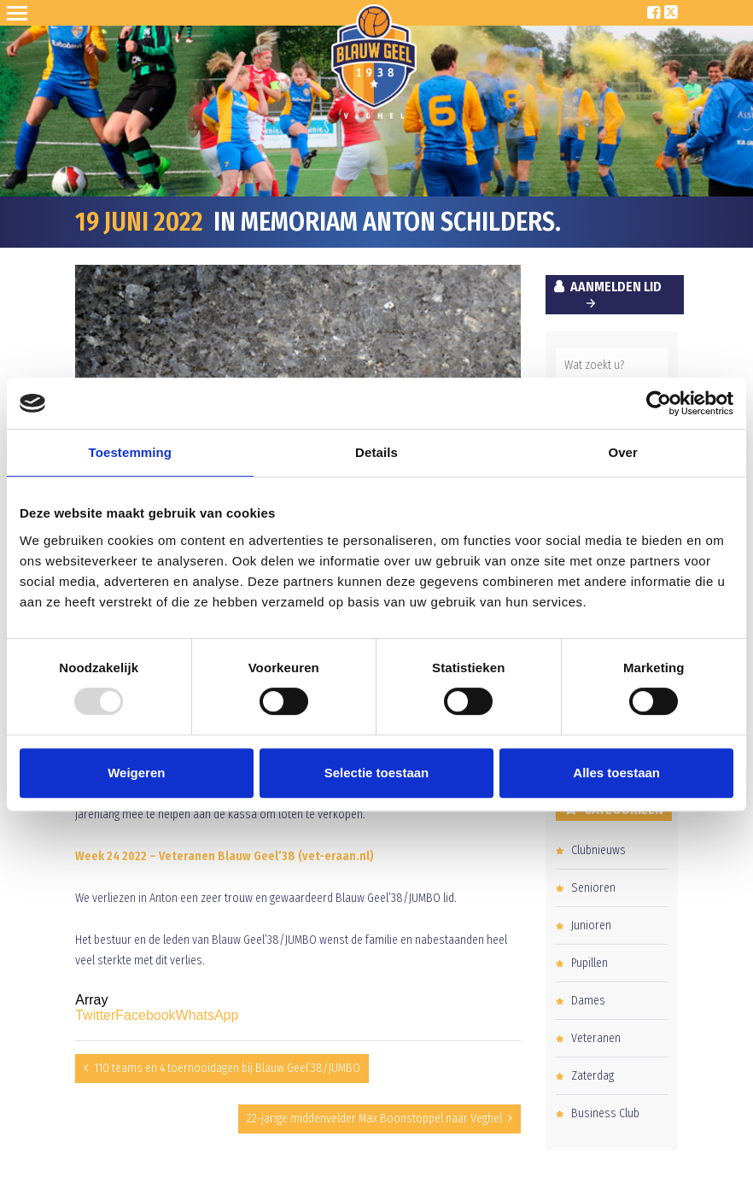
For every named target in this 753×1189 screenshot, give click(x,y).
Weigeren (136, 772)
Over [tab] (623, 452)
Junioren (591, 925)
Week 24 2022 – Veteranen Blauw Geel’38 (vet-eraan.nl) (224, 856)
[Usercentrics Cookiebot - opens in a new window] (658, 403)
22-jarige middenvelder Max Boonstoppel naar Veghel (374, 1118)
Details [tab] (376, 452)
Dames (588, 1000)
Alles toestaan (616, 772)
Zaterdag (592, 1076)
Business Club (605, 1113)
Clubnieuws (598, 850)
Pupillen (589, 963)
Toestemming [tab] (130, 452)
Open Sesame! (20, 13)
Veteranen (596, 1038)
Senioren (593, 888)
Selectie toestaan (376, 772)
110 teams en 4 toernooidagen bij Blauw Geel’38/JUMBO (227, 1068)
